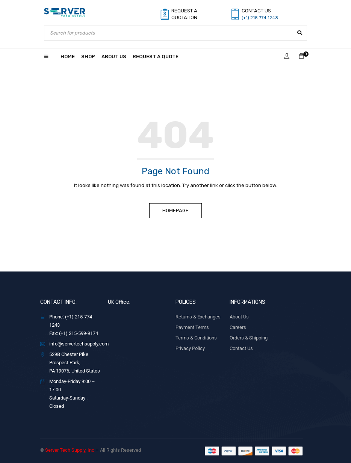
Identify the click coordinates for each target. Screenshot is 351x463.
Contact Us (241, 348)
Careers (238, 327)
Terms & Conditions (196, 338)
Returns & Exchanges (198, 317)
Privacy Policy (190, 348)
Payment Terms (192, 327)
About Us (239, 317)
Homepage (175, 210)
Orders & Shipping (249, 338)
